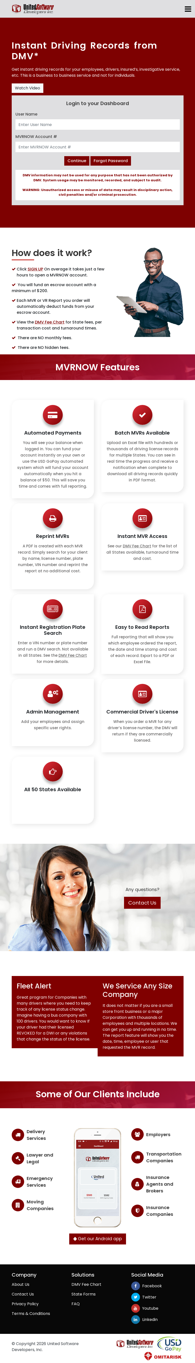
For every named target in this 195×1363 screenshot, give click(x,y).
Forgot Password (111, 161)
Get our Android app (97, 1239)
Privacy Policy (25, 1303)
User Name (26, 114)
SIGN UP (35, 269)
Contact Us (142, 902)
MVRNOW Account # (36, 136)
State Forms (83, 1294)
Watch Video (27, 88)
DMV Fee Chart (50, 322)
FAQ (75, 1303)
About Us (20, 1284)
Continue (76, 161)
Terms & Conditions (31, 1313)
